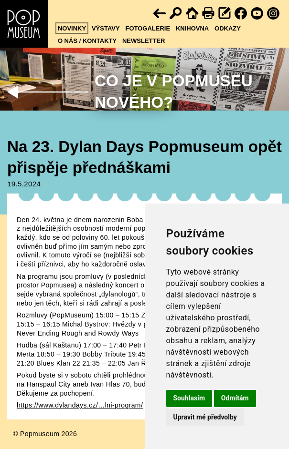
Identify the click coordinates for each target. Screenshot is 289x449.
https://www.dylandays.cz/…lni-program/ (80, 405)
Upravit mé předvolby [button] (205, 417)
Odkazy (227, 28)
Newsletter (143, 40)
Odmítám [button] (235, 398)
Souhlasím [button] (189, 398)
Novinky (72, 28)
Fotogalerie (147, 28)
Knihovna (192, 28)
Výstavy (106, 28)
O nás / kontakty (87, 40)
